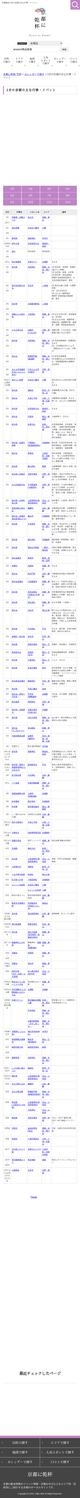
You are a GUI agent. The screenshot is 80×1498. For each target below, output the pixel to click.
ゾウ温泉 (15, 783)
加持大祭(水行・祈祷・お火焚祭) (19, 974)
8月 (68, 195)
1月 (12, 188)
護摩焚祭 (15, 1058)
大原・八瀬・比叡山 (46, 400)
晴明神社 (31, 702)
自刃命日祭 (16, 775)
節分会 (14, 356)
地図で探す (20, 1452)
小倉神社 (31, 660)
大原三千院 (32, 398)
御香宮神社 (32, 924)
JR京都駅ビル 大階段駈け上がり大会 (19, 992)
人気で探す (45, 60)
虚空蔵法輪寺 (33, 806)
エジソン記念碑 (34, 890)
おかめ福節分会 (18, 485)
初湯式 (14, 1139)
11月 (49, 202)
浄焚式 (14, 1128)
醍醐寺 (30, 508)
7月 (49, 195)
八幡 (44, 228)
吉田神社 (31, 267)
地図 (32, 61)
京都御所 (46, 443)
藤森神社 (31, 681)
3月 (49, 188)
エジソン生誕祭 (18, 885)
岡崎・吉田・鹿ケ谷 (46, 269)
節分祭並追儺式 (18, 681)
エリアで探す (60, 1442)
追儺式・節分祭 (18, 636)
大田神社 (31, 1110)
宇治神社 (31, 629)
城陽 (44, 1160)
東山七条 (46, 610)
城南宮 (30, 390)
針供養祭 (15, 801)
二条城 (45, 285)
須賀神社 (31, 340)
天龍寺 (30, 416)
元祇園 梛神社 (34, 304)
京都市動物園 (33, 783)
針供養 (14, 806)
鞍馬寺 (30, 558)
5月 (12, 195)
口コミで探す (60, 1462)
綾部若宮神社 (33, 1047)
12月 (67, 202)
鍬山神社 (31, 466)
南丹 (44, 668)
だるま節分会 (17, 330)
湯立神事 (15, 228)
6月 (31, 195)
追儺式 (14, 566)
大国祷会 (15, 1170)
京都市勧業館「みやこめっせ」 (33, 1023)
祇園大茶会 (16, 840)
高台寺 (30, 217)
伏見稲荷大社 (33, 243)
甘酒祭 (14, 848)
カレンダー (60, 61)
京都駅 (45, 262)
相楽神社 (31, 238)
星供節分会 (16, 652)
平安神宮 (31, 524)
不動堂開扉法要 (18, 736)
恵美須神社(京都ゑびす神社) (34, 594)
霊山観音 (31, 728)
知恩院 (30, 566)
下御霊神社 (32, 880)
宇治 (44, 629)
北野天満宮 (32, 474)
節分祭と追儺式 (18, 474)
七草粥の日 (16, 867)
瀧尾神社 (31, 751)
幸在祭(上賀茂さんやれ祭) (19, 1105)
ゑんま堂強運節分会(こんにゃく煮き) (19, 372)
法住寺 (30, 610)
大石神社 (31, 775)
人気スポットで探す (60, 1452)
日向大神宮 (32, 717)
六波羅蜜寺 (32, 581)
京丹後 (45, 746)
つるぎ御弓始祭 (18, 874)
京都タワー (32, 262)
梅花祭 (14, 1118)
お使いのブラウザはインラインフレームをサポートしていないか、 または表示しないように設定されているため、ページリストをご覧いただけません (40, 1405)
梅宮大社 (31, 848)
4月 (68, 188)
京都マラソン (17, 1000)
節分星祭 (15, 702)
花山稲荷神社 (33, 913)
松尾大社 (31, 424)
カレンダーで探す (34, 74)
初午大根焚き (17, 822)
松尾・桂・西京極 (46, 427)
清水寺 (30, 963)
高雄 (44, 689)
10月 (30, 202)
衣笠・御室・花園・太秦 (46, 738)
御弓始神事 (16, 924)
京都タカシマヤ (34, 1149)
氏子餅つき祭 (17, 880)
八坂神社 (31, 314)
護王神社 (31, 539)
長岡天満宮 (32, 644)
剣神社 (30, 874)
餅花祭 (14, 238)
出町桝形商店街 (34, 833)
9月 (12, 202)
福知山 (45, 903)
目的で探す (20, 1442)
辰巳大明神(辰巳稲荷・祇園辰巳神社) (34, 934)
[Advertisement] (40, 119)
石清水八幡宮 (33, 228)
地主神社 (31, 602)
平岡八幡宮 (32, 689)
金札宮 (30, 636)
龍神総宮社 (32, 765)
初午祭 (14, 913)
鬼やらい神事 (17, 380)
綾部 (44, 1047)
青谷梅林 (31, 1160)
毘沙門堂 (31, 574)
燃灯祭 (14, 1076)
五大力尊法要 (17, 1092)
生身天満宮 (32, 668)
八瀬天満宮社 (33, 1139)
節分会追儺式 (17, 581)
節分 (14, 251)
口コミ (73, 61)
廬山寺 (30, 516)
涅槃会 (14, 953)
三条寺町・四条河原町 (46, 456)
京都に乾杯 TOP (12, 74)
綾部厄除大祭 (17, 1047)
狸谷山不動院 (33, 547)
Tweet (33, 1197)
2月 (31, 188)
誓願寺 (30, 453)
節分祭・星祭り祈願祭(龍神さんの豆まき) (19, 767)
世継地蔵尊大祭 (18, 793)
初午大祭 (15, 243)
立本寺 (30, 1170)
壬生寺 (30, 285)
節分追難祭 (16, 262)
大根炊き (15, 833)
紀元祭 (14, 859)
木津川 (45, 238)
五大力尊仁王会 (18, 1084)
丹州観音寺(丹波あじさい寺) (34, 906)
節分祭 (14, 267)
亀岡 (44, 466)
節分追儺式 (16, 558)
